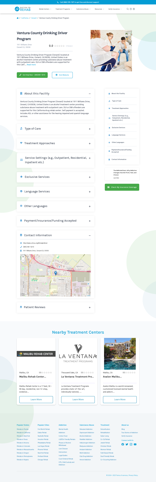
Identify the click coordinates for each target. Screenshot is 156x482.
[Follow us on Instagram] (131, 443)
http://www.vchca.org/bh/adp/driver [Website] (35, 242)
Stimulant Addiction (86, 428)
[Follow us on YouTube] (135, 443)
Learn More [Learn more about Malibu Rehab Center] (36, 398)
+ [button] (23, 256)
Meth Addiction (85, 452)
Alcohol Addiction (85, 435)
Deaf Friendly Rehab (107, 455)
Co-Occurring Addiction (108, 459)
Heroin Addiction (85, 459)
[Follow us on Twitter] (127, 443)
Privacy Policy (133, 474)
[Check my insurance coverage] (122, 183)
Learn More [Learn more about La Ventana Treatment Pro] (78, 398)
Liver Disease (63, 448)
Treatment (104, 424)
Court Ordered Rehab (66, 458)
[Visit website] (62, 74)
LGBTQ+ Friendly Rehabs (67, 438)
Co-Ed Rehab (104, 438)
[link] (122, 100)
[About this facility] (122, 92)
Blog (122, 428)
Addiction (62, 424)
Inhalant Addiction (86, 448)
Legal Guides (63, 454)
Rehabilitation (105, 431)
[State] (25, 18)
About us (124, 424)
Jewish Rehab (105, 442)
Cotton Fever (63, 435)
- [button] (23, 259)
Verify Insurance (126, 435)
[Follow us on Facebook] (122, 443)
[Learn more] (122, 170)
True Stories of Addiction (129, 431)
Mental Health (63, 428)
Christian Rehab (105, 445)
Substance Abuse (86, 424)
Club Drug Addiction (86, 455)
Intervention (63, 451)
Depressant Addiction (87, 431)
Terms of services (122, 474)
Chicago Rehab (43, 459)
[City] (34, 18)
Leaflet (89, 294)
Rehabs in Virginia (23, 459)
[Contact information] (122, 156)
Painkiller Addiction (86, 438)
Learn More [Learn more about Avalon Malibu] (120, 398)
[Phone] (32, 74)
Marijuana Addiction (86, 445)
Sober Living (104, 435)
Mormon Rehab (105, 448)
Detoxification (105, 428)
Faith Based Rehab (106, 452)
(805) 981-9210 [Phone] (28, 246)
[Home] (18, 18)
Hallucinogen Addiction (87, 442)
